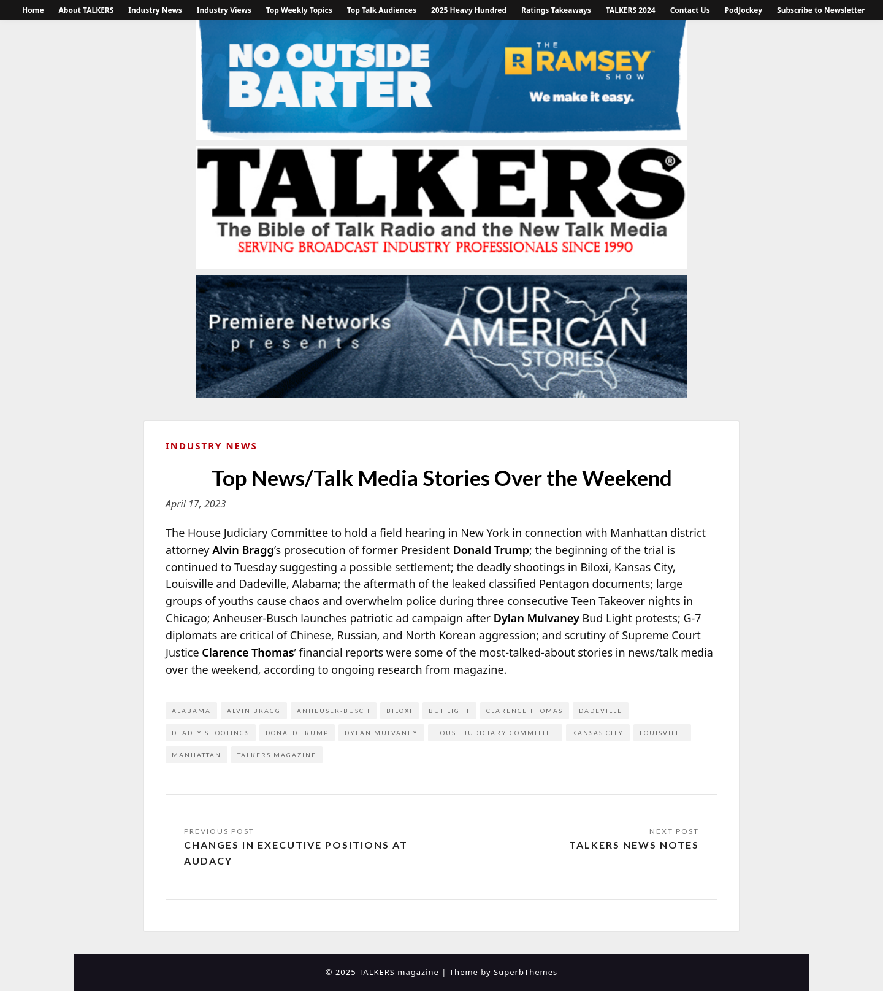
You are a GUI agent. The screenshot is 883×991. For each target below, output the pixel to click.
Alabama (191, 710)
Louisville (662, 732)
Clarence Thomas (524, 710)
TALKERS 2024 (631, 10)
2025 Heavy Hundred (468, 10)
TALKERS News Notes (634, 844)
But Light (449, 710)
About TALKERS (86, 10)
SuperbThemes (525, 972)
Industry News (155, 10)
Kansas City (598, 732)
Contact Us (690, 10)
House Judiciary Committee (495, 732)
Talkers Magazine (276, 754)
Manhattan (196, 754)
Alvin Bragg (254, 710)
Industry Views (224, 10)
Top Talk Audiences (381, 10)
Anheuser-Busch (333, 710)
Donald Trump (297, 732)
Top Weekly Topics (299, 10)
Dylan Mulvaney (381, 732)
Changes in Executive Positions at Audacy (296, 852)
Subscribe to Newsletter (821, 10)
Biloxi (399, 710)
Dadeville (600, 710)
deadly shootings (211, 732)
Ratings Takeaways (556, 10)
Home (33, 10)
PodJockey (743, 10)
